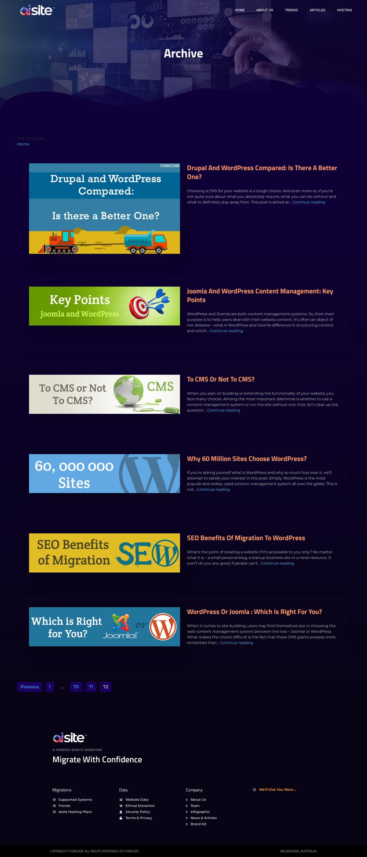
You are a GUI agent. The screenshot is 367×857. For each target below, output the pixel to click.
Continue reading (308, 202)
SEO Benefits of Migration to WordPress (246, 537)
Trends (291, 10)
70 (76, 686)
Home (240, 10)
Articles (317, 10)
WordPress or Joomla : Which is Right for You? (254, 611)
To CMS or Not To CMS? (221, 379)
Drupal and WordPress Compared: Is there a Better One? (262, 172)
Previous (30, 686)
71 (91, 686)
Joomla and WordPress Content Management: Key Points (260, 295)
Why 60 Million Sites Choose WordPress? (247, 458)
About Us (264, 10)
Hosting (344, 10)
